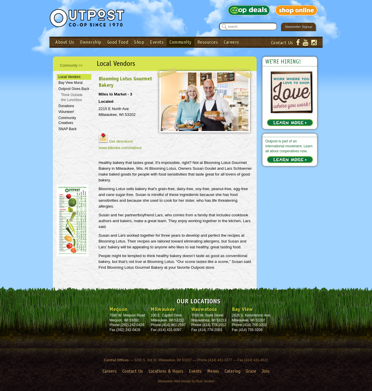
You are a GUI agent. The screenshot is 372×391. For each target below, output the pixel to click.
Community (180, 42)
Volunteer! (66, 112)
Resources (207, 42)
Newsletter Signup (298, 27)
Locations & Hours (166, 371)
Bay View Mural (70, 83)
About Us (64, 42)
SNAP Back (67, 129)
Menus (213, 371)
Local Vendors (69, 77)
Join (265, 371)
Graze (251, 371)
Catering (232, 371)
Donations (66, 106)
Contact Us (282, 42)
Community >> (71, 65)
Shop (139, 42)
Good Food (117, 42)
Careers (231, 42)
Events (157, 42)
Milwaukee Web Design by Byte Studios (186, 381)
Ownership (90, 42)
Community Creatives (67, 120)
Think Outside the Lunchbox (72, 97)
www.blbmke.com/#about (120, 148)
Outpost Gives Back (73, 89)
